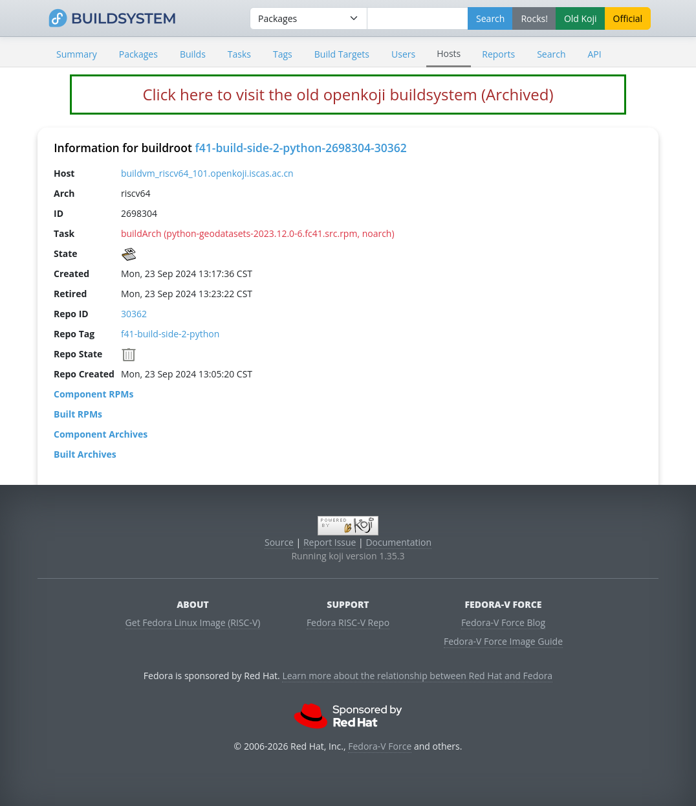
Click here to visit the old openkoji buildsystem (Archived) (347, 94)
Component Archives (100, 434)
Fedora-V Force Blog (503, 622)
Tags (282, 54)
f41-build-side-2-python (170, 334)
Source (279, 542)
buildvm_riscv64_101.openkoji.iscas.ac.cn (207, 173)
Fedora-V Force (379, 746)
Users (403, 54)
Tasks (239, 54)
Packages (138, 54)
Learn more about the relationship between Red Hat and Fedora (417, 675)
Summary (76, 54)
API (594, 54)
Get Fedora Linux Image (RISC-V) (193, 622)
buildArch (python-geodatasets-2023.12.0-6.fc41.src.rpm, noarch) (258, 233)
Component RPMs (93, 394)
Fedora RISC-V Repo (348, 622)
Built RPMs (78, 414)
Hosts (449, 53)
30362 (134, 314)
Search (551, 54)
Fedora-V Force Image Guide (503, 641)
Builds (193, 54)
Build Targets (341, 54)
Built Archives (85, 454)
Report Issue (329, 542)
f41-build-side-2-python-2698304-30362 (300, 147)
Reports (498, 54)
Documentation (398, 542)
